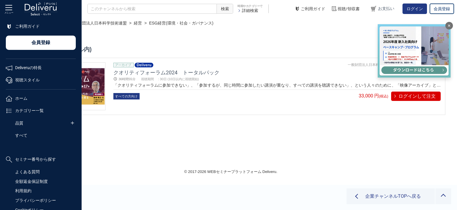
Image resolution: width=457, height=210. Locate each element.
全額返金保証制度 (31, 181)
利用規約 (23, 190)
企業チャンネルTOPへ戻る (393, 196)
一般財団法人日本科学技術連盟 (175, 23)
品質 (19, 123)
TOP (92, 23)
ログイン (415, 8)
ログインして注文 (417, 96)
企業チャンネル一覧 (121, 23)
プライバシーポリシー (35, 200)
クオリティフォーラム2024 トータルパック (226, 72)
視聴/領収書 (345, 8)
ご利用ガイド (309, 8)
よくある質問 (27, 171)
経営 (215, 23)
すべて (21, 135)
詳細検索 (248, 10)
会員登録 (442, 8)
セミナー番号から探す (31, 159)
